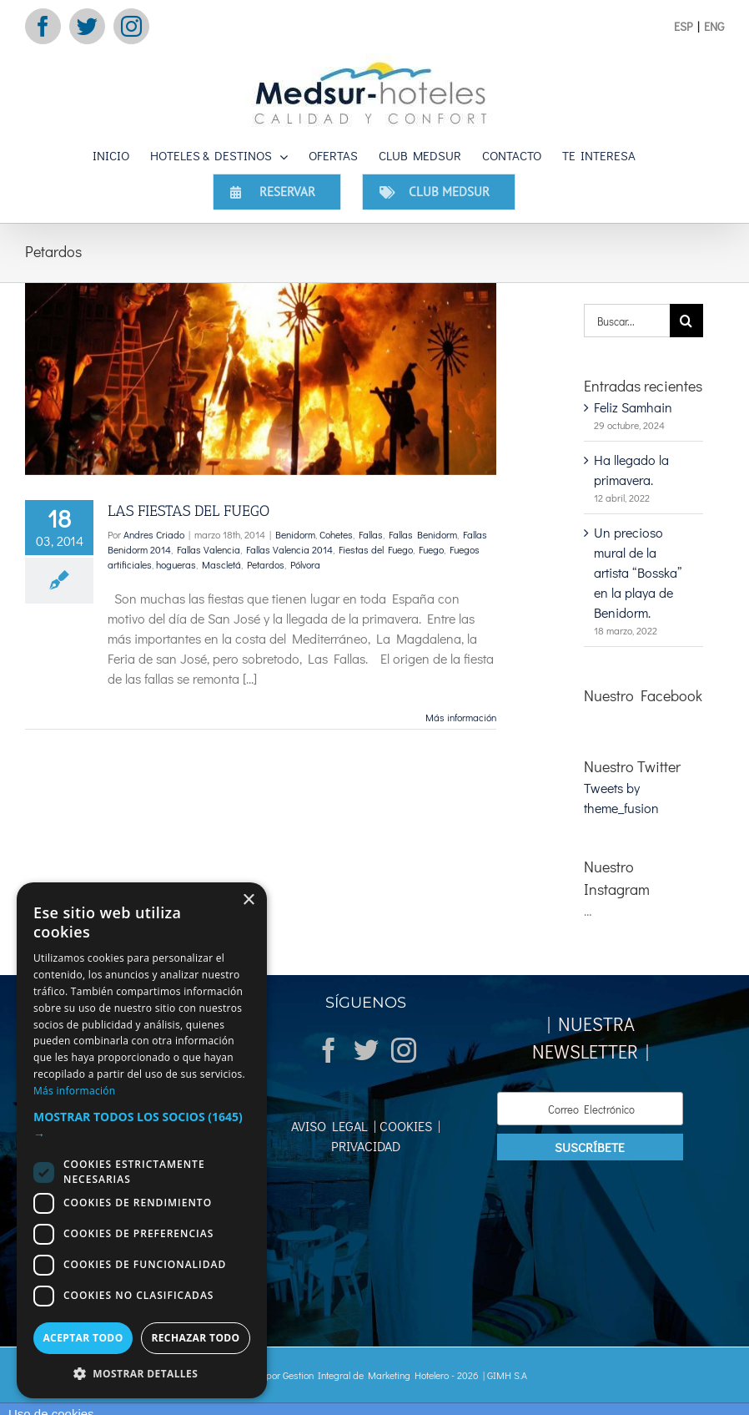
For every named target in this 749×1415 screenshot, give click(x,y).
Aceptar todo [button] (83, 1338)
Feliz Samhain (633, 407)
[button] (141, 1125)
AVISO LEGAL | (333, 1126)
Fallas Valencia (208, 549)
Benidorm (295, 534)
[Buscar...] (626, 320)
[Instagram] (403, 1050)
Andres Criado (153, 534)
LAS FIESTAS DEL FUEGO (188, 511)
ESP (683, 26)
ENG (714, 26)
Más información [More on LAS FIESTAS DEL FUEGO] (460, 717)
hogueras (176, 564)
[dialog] (142, 1140)
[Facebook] (328, 1050)
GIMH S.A (507, 1375)
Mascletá (221, 564)
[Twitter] (366, 1050)
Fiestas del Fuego (376, 549)
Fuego (431, 549)
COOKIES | (408, 1126)
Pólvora (305, 564)
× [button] (248, 900)
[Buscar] (686, 320)
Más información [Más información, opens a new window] (74, 1091)
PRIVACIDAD (365, 1146)
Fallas (371, 534)
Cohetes (336, 534)
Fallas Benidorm (423, 534)
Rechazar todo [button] (195, 1338)
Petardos (265, 564)
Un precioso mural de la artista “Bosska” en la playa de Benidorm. (637, 572)
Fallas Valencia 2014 (289, 549)
